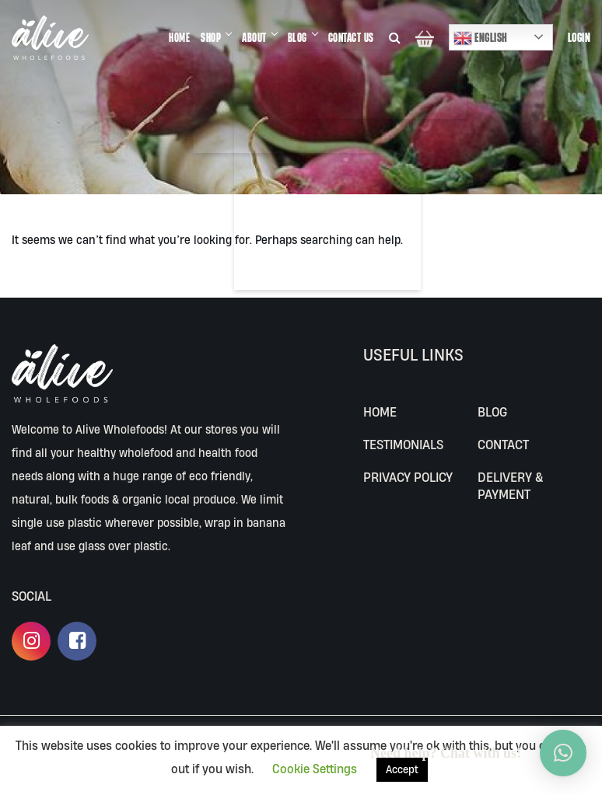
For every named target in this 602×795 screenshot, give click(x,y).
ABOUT (254, 37)
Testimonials (403, 444)
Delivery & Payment (510, 485)
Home (380, 411)
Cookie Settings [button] (314, 768)
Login (579, 37)
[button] (563, 753)
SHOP (211, 37)
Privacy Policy (408, 477)
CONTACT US (351, 37)
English (480, 38)
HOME (179, 37)
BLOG (297, 37)
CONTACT (503, 444)
